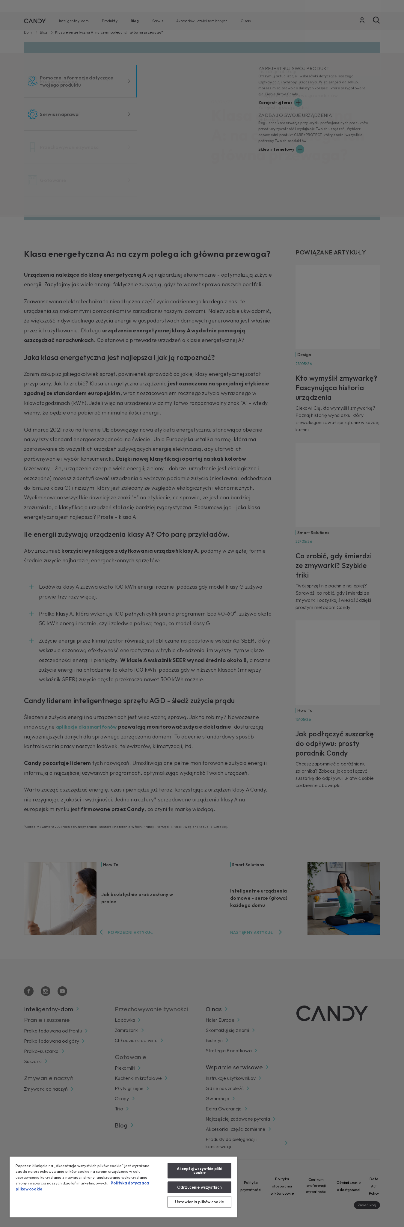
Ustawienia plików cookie (199, 1201)
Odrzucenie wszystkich (199, 1187)
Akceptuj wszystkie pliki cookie (199, 1170)
